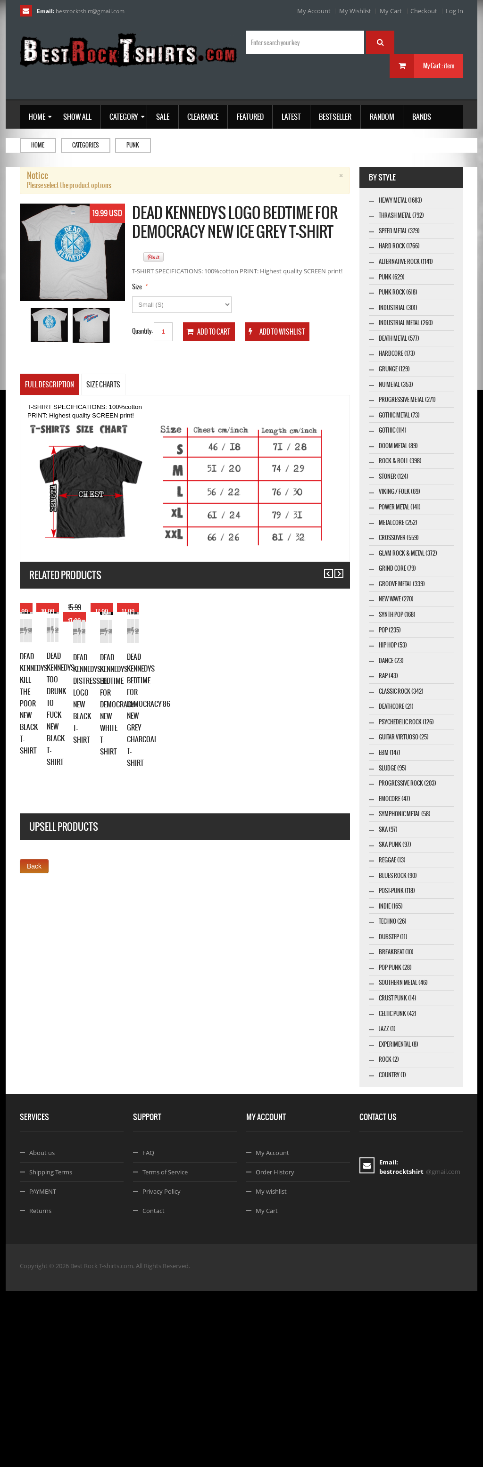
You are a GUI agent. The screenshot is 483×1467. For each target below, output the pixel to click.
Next (334, 569)
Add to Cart (37, 707)
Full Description (49, 384)
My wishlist (271, 1367)
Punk (132, 145)
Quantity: (142, 331)
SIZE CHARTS (103, 384)
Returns (40, 1386)
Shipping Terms (50, 1348)
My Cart (391, 11)
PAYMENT (42, 1367)
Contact (153, 1386)
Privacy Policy (161, 1367)
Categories (85, 145)
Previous (324, 569)
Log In (454, 11)
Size (137, 286)
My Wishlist (355, 11)
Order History (275, 1348)
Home (37, 145)
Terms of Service (165, 1348)
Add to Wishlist (70, 707)
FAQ (148, 1328)
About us (42, 1328)
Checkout (423, 11)
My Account (314, 11)
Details (103, 707)
